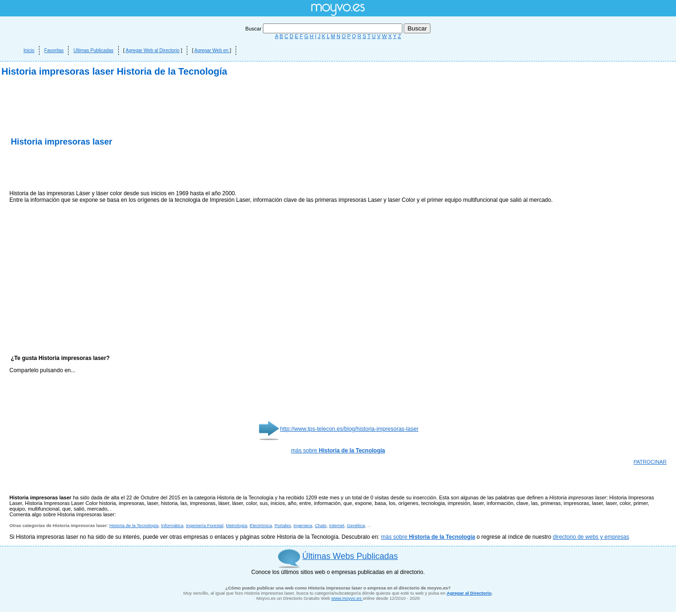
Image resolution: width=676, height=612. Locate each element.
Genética (356, 525)
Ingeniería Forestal (204, 525)
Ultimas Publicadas (93, 50)
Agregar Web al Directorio (153, 50)
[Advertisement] (119, 169)
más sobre (338, 450)
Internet (337, 525)
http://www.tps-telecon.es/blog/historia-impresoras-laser (349, 429)
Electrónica (261, 525)
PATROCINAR (650, 462)
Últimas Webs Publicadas (350, 556)
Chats (321, 525)
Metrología (236, 525)
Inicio (28, 50)
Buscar (325, 28)
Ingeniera (302, 525)
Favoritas (53, 50)
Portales (283, 525)
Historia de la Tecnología (134, 525)
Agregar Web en (212, 50)
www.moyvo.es (347, 598)
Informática (172, 525)
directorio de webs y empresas (591, 537)
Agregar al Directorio (468, 593)
